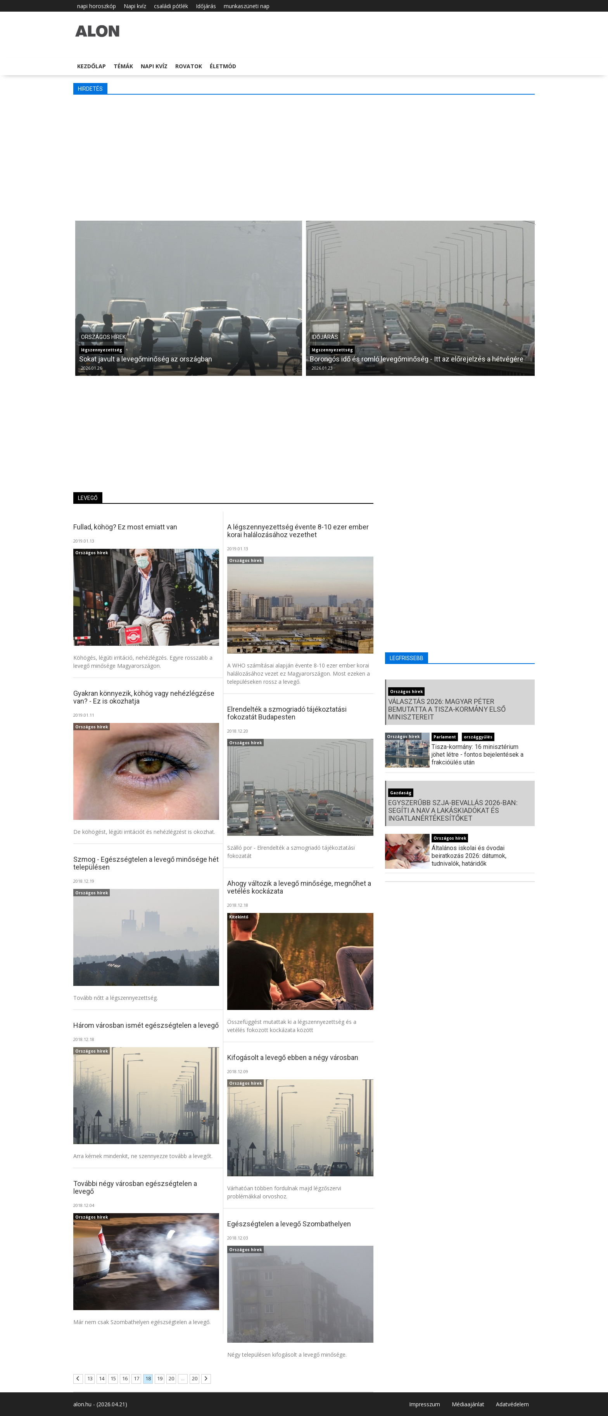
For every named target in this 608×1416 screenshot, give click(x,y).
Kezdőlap (91, 66)
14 (101, 1378)
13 (90, 1378)
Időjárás (206, 6)
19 (159, 1378)
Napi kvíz (135, 6)
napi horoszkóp (96, 6)
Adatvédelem (512, 1404)
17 (136, 1378)
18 (148, 1378)
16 (125, 1378)
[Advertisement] (304, 156)
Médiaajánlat (468, 1404)
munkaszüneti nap (246, 6)
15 (113, 1378)
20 (171, 1378)
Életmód (223, 66)
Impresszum (424, 1404)
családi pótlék (171, 6)
